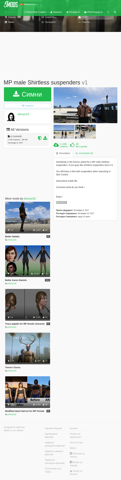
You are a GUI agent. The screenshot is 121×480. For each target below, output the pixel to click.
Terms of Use (76, 442)
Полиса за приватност (75, 435)
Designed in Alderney (14, 427)
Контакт (74, 428)
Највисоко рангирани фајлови (55, 461)
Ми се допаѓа (81, 147)
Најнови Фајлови (53, 428)
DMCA (73, 448)
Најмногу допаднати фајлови (55, 444)
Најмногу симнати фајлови (54, 453)
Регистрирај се (93, 12)
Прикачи (56, 12)
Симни (27, 94)
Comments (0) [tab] (84, 153)
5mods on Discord (76, 472)
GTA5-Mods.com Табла (53, 470)
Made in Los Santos (13, 430)
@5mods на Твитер (77, 455)
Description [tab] (63, 153)
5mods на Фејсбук (76, 464)
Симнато (64, 147)
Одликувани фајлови (51, 435)
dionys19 (23, 114)
